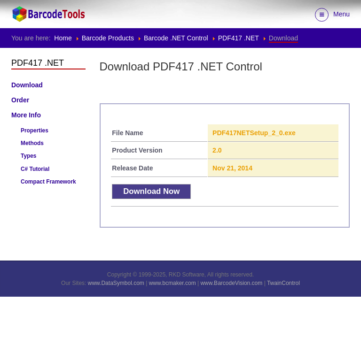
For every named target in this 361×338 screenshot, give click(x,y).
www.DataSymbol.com (116, 283)
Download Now (151, 191)
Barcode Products (108, 38)
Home (62, 38)
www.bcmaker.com (172, 283)
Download (27, 85)
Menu (332, 15)
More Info (26, 115)
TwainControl (283, 283)
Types (28, 156)
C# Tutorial (35, 169)
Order (20, 100)
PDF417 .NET (238, 38)
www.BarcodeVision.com (231, 283)
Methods (32, 143)
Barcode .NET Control (176, 38)
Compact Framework (48, 181)
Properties (34, 130)
